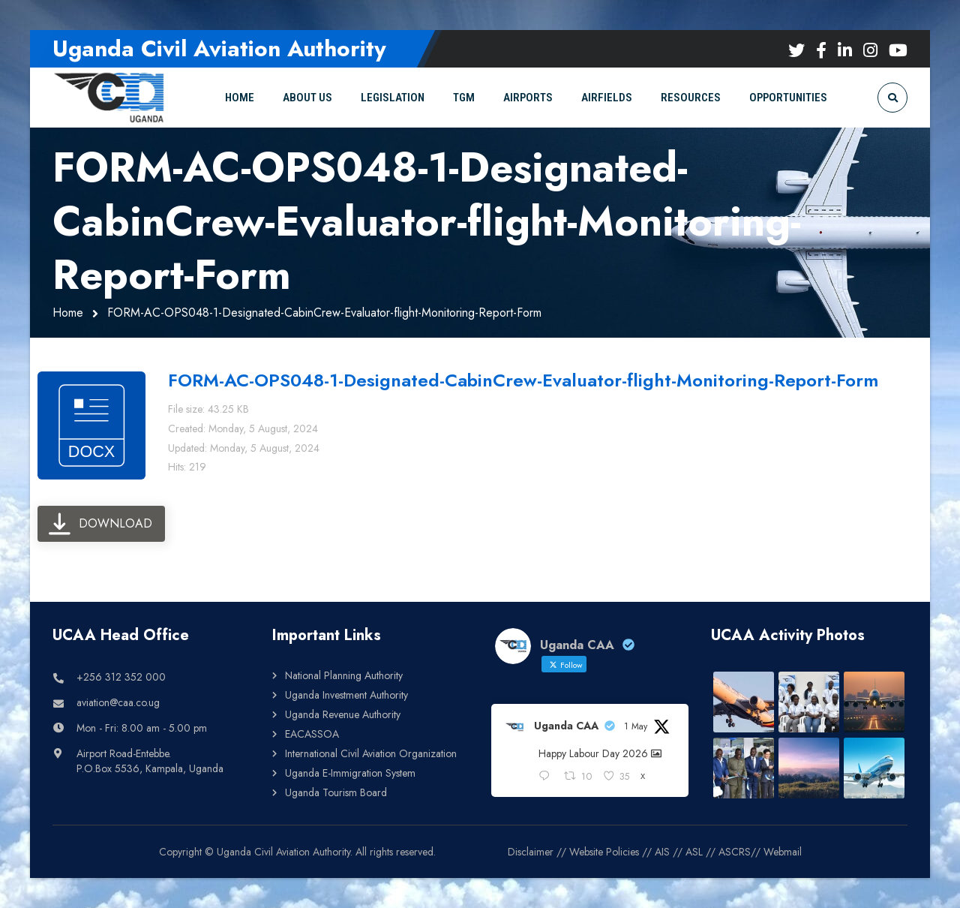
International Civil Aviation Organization (371, 753)
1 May (635, 726)
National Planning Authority (344, 675)
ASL (694, 851)
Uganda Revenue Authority (342, 714)
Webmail (783, 851)
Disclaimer (531, 851)
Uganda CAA (566, 725)
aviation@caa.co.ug (118, 702)
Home (67, 312)
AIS (662, 851)
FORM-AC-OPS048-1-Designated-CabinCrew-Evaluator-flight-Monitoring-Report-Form (523, 380)
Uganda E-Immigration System (350, 772)
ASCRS (734, 851)
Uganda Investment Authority (346, 694)
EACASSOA (312, 733)
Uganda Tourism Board (336, 792)
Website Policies (604, 851)
